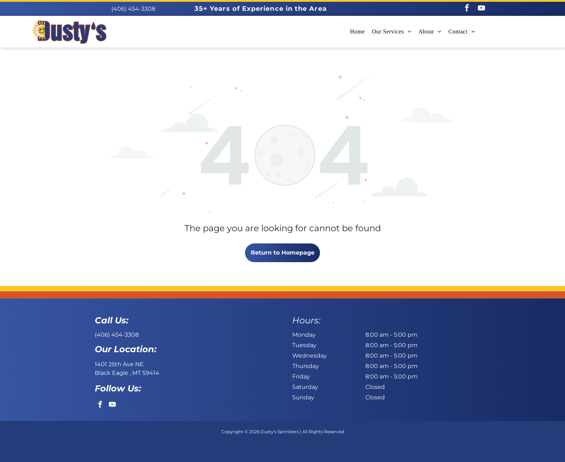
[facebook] (467, 9)
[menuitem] (357, 32)
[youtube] (481, 9)
